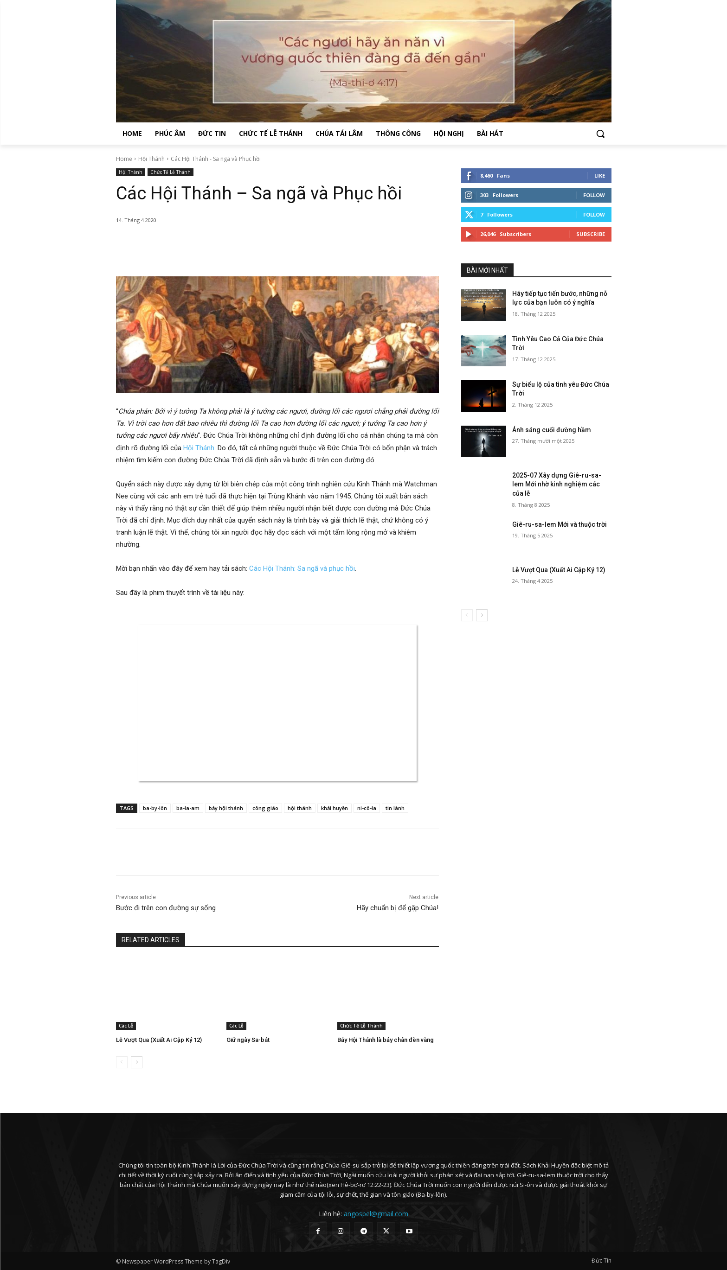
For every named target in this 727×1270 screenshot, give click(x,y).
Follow (594, 194)
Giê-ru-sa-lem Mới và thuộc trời (559, 524)
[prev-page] (122, 1062)
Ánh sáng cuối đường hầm (551, 430)
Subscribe (590, 233)
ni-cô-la (366, 807)
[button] (600, 133)
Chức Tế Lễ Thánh (170, 172)
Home (124, 159)
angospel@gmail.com (376, 1213)
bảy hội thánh (226, 807)
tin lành (395, 807)
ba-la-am (187, 807)
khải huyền (334, 807)
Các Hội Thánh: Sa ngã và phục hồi (302, 568)
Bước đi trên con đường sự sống (166, 908)
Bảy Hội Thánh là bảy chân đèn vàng (385, 1039)
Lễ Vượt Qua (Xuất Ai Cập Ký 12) (159, 1039)
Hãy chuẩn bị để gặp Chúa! (397, 908)
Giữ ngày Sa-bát (248, 1039)
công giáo (265, 807)
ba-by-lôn (155, 807)
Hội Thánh (151, 159)
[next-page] (136, 1062)
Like (599, 175)
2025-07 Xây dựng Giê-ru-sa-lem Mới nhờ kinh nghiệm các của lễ (556, 484)
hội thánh (300, 807)
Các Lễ (126, 1025)
